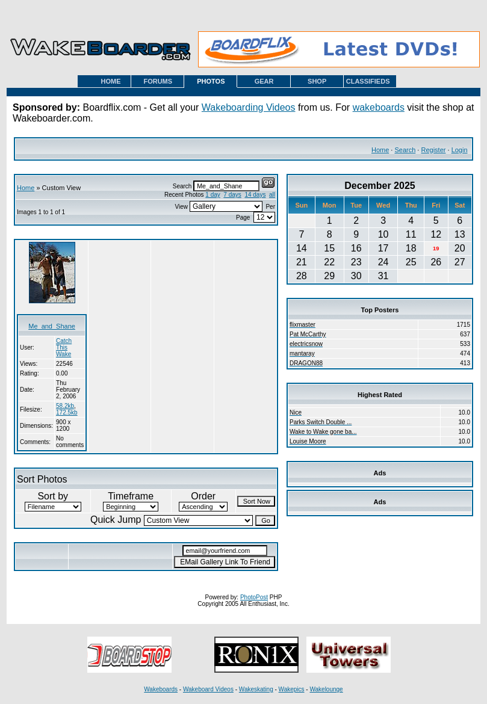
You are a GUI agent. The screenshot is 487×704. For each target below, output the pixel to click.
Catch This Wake (64, 347)
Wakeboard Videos (208, 689)
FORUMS (157, 81)
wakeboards (379, 107)
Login (459, 149)
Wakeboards (161, 689)
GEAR (264, 81)
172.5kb (67, 412)
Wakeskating (256, 689)
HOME (111, 81)
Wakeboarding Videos (249, 107)
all (272, 194)
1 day (212, 194)
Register (433, 149)
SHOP (317, 81)
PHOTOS (211, 81)
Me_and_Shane (51, 326)
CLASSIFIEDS (368, 81)
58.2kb (65, 406)
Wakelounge (326, 689)
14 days (254, 194)
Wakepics (292, 689)
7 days (232, 194)
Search (404, 149)
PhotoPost (254, 597)
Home (380, 149)
